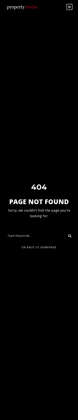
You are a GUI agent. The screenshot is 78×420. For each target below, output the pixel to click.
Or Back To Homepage (39, 247)
